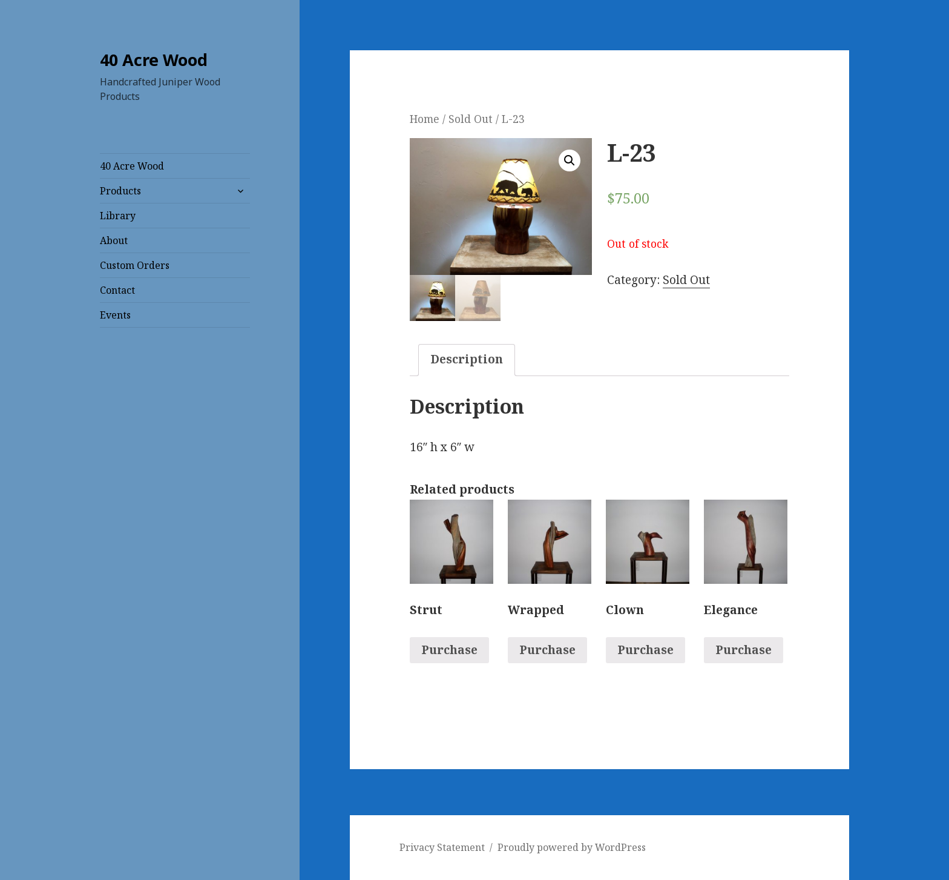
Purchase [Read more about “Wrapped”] (547, 650)
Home (424, 118)
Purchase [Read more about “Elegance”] (743, 650)
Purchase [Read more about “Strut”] (449, 650)
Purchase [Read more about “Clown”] (645, 650)
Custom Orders (134, 265)
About (114, 240)
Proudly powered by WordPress (571, 848)
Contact (117, 290)
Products (120, 190)
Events (115, 315)
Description (466, 359)
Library (118, 215)
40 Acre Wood (154, 59)
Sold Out (470, 118)
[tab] (466, 360)
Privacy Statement (442, 848)
